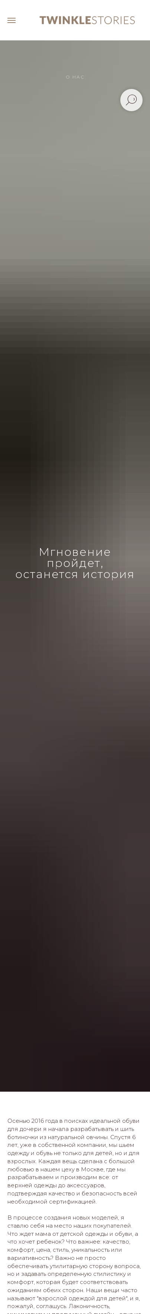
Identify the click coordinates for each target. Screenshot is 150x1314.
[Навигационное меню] (11, 20)
